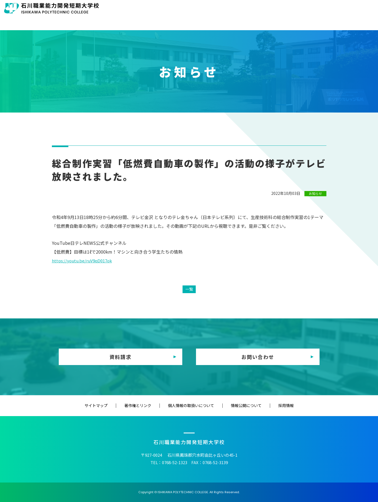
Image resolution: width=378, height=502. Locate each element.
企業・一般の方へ (337, 9)
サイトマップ (118, 405)
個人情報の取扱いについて (191, 405)
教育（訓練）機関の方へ (292, 9)
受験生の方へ (160, 9)
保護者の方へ (221, 9)
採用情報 (264, 405)
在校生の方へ (191, 9)
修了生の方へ (252, 9)
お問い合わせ (258, 357)
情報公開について (235, 405)
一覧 (189, 289)
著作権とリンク (148, 405)
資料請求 (120, 357)
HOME (153, 21)
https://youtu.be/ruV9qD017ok (83, 260)
